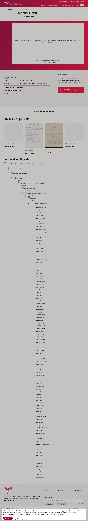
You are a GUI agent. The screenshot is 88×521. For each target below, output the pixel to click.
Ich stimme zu (8, 518)
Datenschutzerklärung (9, 514)
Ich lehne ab (19, 518)
